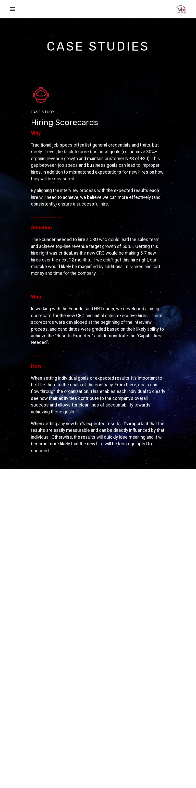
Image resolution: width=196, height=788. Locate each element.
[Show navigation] (11, 9)
